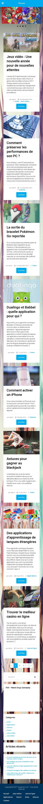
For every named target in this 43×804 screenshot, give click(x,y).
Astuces (22, 190)
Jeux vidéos (24, 101)
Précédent (4, 14)
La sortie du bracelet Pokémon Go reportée (21, 231)
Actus (17, 101)
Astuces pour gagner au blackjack (17, 463)
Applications (32, 576)
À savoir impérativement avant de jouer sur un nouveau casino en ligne (21, 758)
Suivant (38, 14)
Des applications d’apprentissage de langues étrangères (21, 537)
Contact (6, 800)
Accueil (6, 794)
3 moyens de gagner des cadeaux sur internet (21, 770)
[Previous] (12, 665)
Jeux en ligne (32, 648)
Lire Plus (21, 106)
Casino (9, 730)
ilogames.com (23, 787)
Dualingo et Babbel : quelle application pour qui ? (21, 311)
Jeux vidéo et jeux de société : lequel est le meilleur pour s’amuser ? (20, 774)
